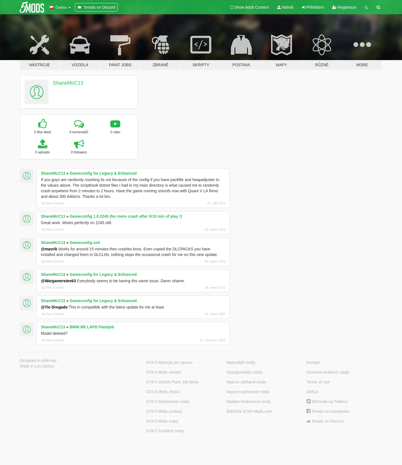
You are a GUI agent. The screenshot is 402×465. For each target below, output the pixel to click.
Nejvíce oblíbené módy (246, 382)
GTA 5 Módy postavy (164, 411)
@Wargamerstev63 (58, 281)
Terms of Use (318, 382)
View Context (52, 203)
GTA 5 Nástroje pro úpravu (169, 362)
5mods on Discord (325, 421)
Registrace (344, 7)
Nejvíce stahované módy (247, 392)
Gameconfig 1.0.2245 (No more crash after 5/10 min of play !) (126, 216)
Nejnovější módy (240, 362)
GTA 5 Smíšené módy (165, 431)
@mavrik (49, 249)
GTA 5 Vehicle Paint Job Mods (172, 382)
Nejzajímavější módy (244, 372)
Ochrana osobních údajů (328, 372)
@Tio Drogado (54, 307)
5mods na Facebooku (328, 411)
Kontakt (313, 362)
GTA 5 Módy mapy (162, 421)
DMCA (312, 392)
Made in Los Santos (37, 366)
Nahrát (285, 7)
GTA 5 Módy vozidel (163, 372)
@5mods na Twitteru (327, 401)
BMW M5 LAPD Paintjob (92, 327)
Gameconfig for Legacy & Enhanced (103, 173)
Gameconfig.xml (85, 242)
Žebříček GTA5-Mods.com (249, 411)
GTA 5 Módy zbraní (163, 392)
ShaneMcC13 (68, 83)
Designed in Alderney (38, 360)
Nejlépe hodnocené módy (248, 401)
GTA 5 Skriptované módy (168, 401)
